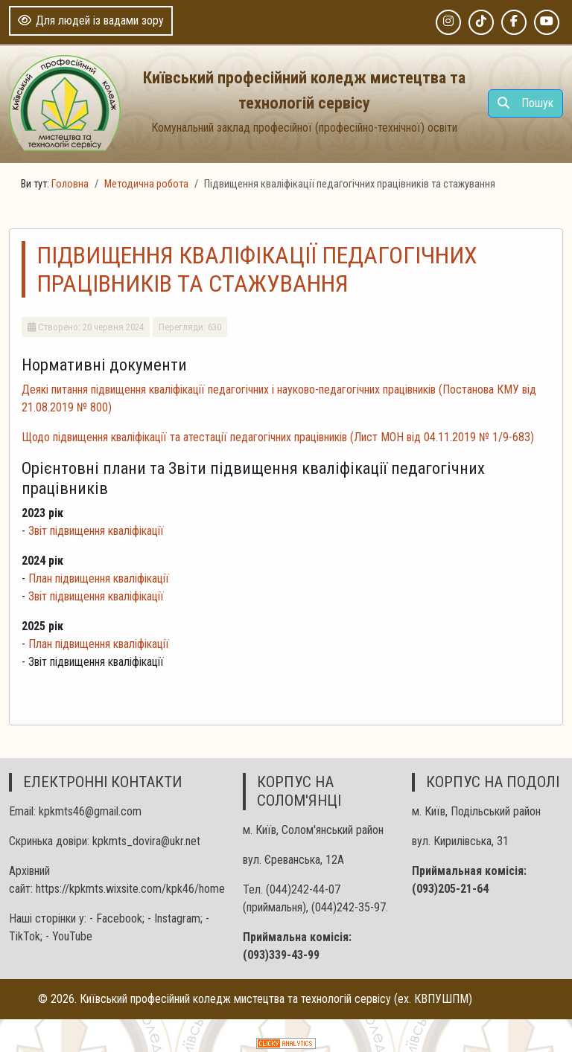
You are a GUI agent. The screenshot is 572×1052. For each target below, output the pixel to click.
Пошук (525, 103)
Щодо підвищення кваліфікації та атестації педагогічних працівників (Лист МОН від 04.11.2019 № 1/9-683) (278, 437)
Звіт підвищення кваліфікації (96, 531)
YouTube (72, 936)
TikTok (24, 936)
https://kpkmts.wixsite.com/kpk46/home (130, 889)
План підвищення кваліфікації (98, 578)
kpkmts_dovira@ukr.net (146, 841)
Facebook (119, 918)
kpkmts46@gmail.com (90, 811)
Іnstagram (177, 918)
